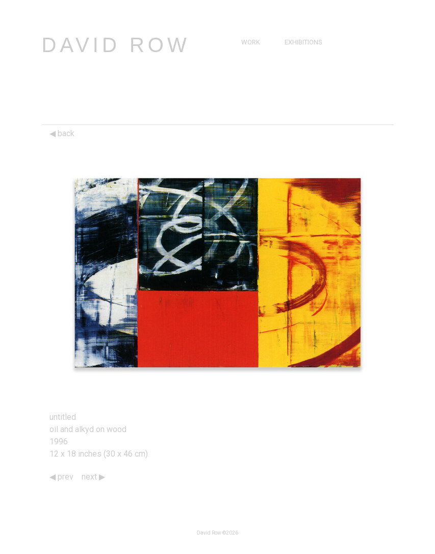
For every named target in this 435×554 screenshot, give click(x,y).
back (61, 133)
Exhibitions (303, 42)
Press (296, 65)
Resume (254, 77)
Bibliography (263, 89)
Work (250, 42)
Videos (298, 77)
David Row (116, 45)
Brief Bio (255, 65)
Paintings (257, 54)
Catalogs (303, 89)
